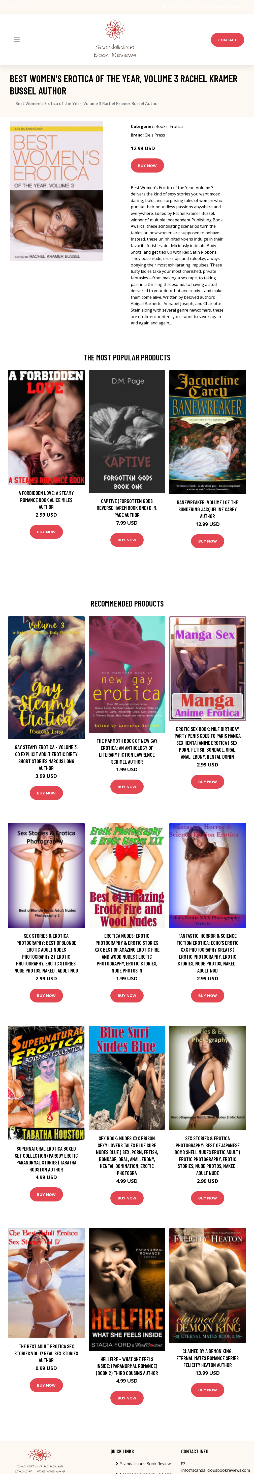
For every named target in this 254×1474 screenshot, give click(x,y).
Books (161, 126)
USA (171, 6)
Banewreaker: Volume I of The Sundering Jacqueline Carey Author (207, 509)
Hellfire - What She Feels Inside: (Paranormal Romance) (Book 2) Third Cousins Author (127, 1366)
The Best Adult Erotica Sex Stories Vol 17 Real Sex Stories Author (46, 1353)
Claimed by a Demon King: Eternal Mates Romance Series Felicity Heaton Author (207, 1358)
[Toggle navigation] (16, 39)
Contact (227, 39)
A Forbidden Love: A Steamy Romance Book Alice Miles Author (46, 500)
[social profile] (33, 7)
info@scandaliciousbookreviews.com (210, 6)
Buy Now (147, 165)
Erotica (176, 126)
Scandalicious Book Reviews (146, 1463)
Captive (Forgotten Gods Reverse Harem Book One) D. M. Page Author (127, 508)
